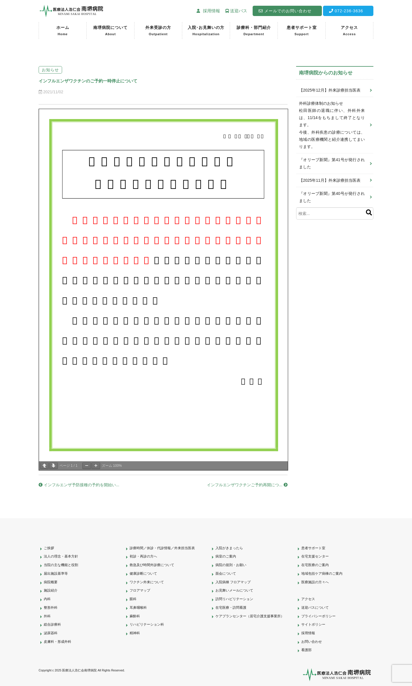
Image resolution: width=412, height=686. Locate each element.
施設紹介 (51, 590)
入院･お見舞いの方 (206, 31)
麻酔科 (135, 616)
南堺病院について (110, 31)
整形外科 (51, 608)
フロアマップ (140, 590)
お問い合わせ (311, 642)
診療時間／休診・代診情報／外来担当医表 (162, 548)
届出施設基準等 (56, 574)
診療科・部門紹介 (254, 31)
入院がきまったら (229, 548)
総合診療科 (52, 624)
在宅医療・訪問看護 (230, 608)
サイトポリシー (313, 624)
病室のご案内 (225, 556)
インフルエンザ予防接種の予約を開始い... (79, 485)
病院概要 (51, 582)
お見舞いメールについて (234, 590)
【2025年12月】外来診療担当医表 (329, 90)
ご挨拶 (49, 548)
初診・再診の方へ (143, 556)
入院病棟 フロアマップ (233, 582)
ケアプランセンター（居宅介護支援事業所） (249, 616)
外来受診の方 (158, 31)
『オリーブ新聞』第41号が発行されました (332, 163)
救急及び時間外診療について (152, 565)
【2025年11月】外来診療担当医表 (329, 180)
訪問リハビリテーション (234, 599)
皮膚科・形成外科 (57, 642)
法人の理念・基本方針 (61, 556)
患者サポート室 (302, 31)
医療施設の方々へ (315, 582)
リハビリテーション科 (147, 624)
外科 (47, 616)
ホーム (62, 31)
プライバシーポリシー (318, 616)
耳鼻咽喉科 (138, 608)
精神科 (135, 633)
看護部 (306, 650)
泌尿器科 (51, 633)
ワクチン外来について (147, 582)
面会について (225, 574)
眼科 (133, 599)
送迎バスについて (315, 608)
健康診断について (143, 574)
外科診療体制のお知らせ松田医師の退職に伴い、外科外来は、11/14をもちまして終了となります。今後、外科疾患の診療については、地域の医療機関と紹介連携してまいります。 (332, 125)
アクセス (349, 31)
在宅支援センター (315, 556)
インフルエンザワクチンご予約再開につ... (247, 485)
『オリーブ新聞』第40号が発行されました (332, 197)
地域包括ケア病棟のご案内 (321, 574)
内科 (47, 599)
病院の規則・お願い (230, 565)
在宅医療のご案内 (315, 565)
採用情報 (308, 633)
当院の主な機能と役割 (61, 565)
